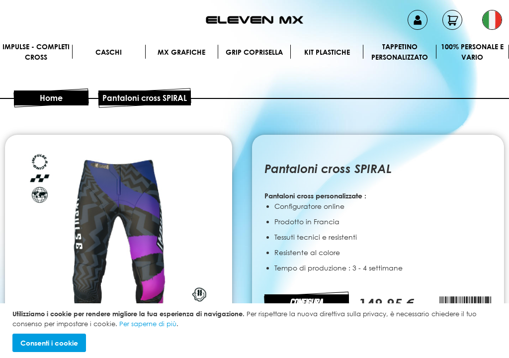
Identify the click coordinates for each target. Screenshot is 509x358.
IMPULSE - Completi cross (36, 52)
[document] (255, 330)
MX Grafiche (181, 52)
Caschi (108, 52)
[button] (492, 20)
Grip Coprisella (254, 52)
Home (51, 98)
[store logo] (254, 20)
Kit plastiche (327, 52)
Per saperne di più (147, 324)
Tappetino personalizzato (399, 52)
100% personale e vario (472, 52)
